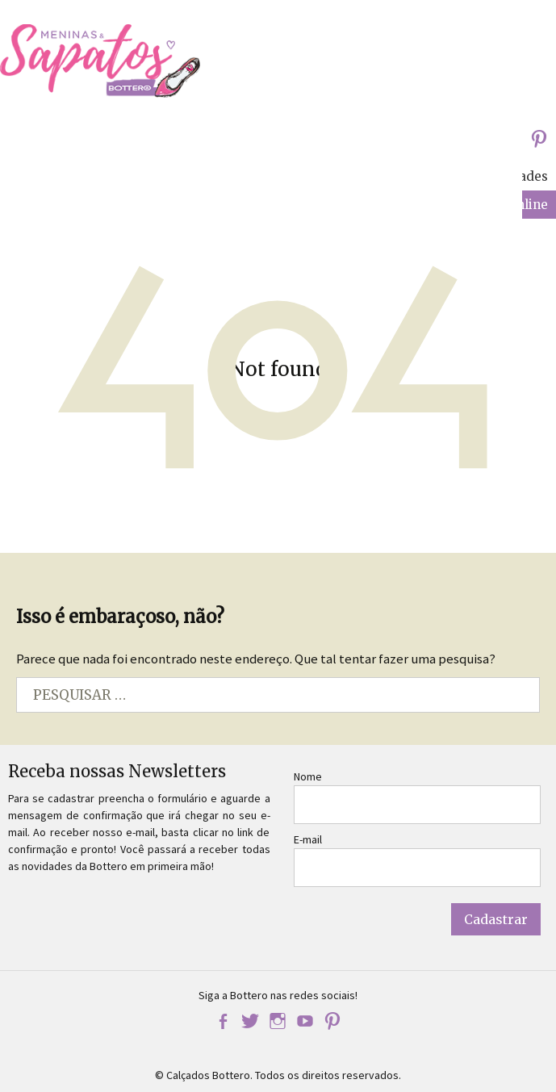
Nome (308, 776)
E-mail (308, 839)
